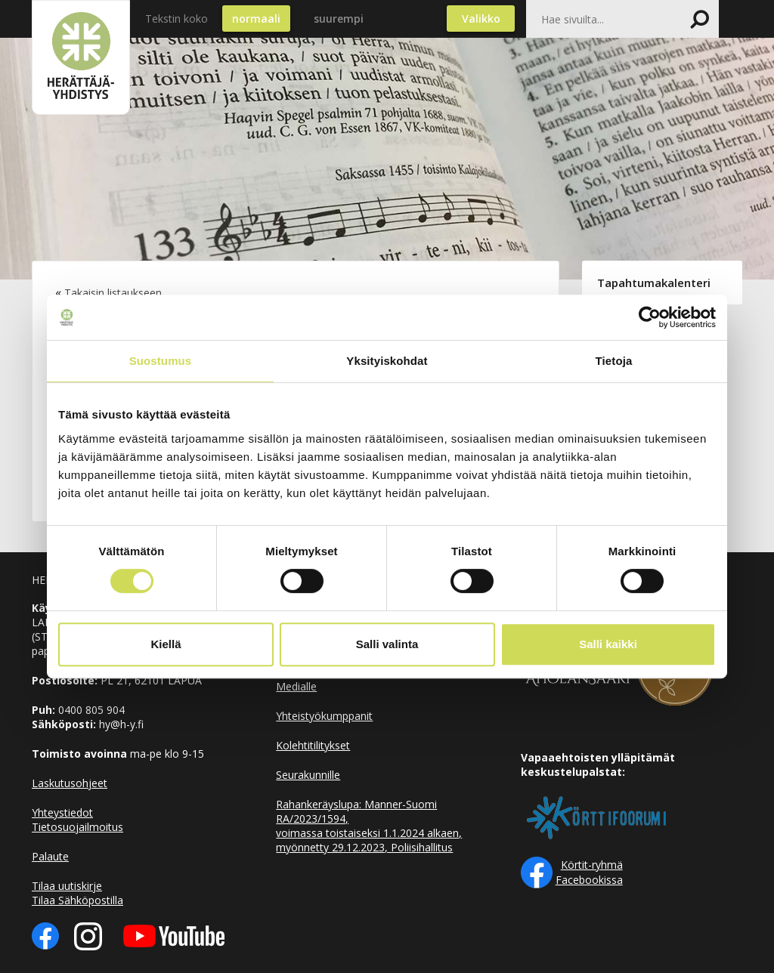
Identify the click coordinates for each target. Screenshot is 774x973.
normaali (256, 18)
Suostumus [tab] (160, 360)
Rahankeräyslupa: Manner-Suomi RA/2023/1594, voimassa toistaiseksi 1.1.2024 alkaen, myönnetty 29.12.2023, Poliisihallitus (369, 825)
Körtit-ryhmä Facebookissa (589, 872)
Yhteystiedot (62, 812)
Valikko (481, 18)
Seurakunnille (308, 775)
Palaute (50, 856)
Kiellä (165, 644)
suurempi (339, 18)
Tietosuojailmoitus (77, 827)
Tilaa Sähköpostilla (77, 900)
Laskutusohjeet (69, 783)
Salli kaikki (608, 644)
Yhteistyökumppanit (324, 716)
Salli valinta (387, 644)
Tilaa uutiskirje (67, 886)
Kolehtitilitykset (313, 745)
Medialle (296, 686)
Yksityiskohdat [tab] (386, 360)
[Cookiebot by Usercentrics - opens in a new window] (650, 317)
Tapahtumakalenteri (654, 282)
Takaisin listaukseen (113, 293)
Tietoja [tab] (614, 360)
